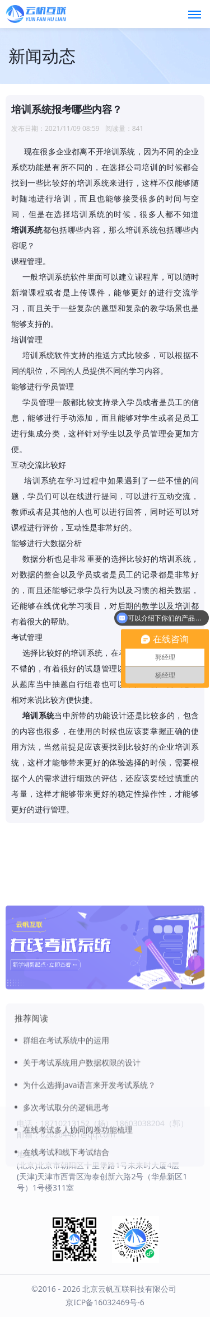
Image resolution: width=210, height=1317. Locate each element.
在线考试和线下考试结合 (66, 1207)
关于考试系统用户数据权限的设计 (82, 1118)
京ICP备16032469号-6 (105, 1302)
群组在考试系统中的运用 (66, 1095)
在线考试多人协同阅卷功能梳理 (78, 1185)
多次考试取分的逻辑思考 (66, 1163)
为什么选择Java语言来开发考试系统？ (89, 1140)
